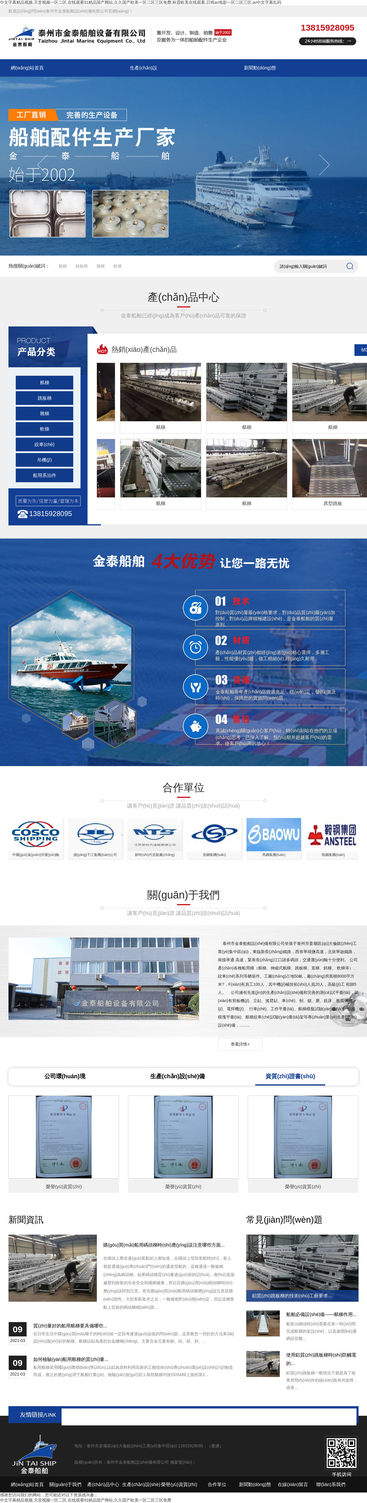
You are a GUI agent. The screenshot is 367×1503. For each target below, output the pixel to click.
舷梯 (63, 266)
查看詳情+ (240, 1044)
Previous (47, 164)
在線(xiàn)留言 (293, 1484)
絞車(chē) (44, 444)
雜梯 (101, 266)
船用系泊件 (44, 475)
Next (319, 164)
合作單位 (217, 1484)
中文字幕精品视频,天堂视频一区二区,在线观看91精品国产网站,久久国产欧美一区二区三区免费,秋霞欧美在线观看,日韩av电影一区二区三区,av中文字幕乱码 (140, 2)
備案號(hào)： (183, 1462)
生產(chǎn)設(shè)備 (177, 1076)
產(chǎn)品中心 (103, 1484)
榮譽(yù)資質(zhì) (179, 1484)
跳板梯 (82, 266)
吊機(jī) (44, 459)
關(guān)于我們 (65, 1484)
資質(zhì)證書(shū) (290, 1076)
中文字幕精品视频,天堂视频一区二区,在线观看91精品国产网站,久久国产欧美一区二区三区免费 (85, 1500)
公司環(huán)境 (64, 1076)
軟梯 (117, 266)
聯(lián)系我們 (330, 1484)
